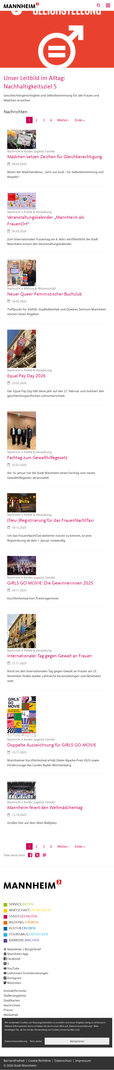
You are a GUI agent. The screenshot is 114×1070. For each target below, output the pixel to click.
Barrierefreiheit (14, 1061)
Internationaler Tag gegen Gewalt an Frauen (49, 656)
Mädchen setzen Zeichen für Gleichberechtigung (54, 157)
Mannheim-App (17, 954)
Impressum (83, 1061)
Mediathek (11, 1015)
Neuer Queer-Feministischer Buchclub (44, 294)
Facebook (13, 959)
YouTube (13, 968)
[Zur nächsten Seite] (63, 120)
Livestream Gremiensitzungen (27, 973)
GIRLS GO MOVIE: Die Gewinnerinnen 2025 (50, 583)
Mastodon (14, 983)
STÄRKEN (24, 922)
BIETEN (21, 904)
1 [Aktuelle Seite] (30, 120)
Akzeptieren (77, 1041)
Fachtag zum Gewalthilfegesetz (37, 457)
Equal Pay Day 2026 (26, 376)
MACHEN (24, 940)
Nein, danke (36, 1041)
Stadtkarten (12, 1000)
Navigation (108, 5)
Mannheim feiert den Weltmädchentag (44, 807)
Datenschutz (63, 1061)
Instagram (14, 978)
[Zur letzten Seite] (79, 120)
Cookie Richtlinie (39, 1061)
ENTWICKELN (30, 910)
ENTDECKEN (28, 934)
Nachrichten (12, 1005)
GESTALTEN (23, 916)
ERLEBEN (22, 928)
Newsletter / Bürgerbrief (24, 949)
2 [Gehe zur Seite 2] (38, 119)
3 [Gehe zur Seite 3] (45, 119)
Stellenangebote (15, 996)
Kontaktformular (15, 991)
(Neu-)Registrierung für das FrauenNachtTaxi (50, 520)
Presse (8, 1010)
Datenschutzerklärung (16, 1041)
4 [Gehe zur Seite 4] (52, 119)
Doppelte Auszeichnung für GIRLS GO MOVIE (51, 745)
